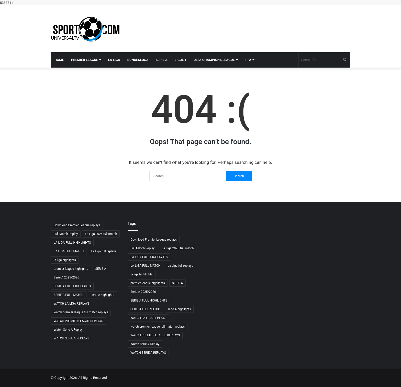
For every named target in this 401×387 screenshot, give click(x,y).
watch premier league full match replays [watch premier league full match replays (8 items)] (81, 312)
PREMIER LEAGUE (84, 60)
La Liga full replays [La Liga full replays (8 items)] (103, 251)
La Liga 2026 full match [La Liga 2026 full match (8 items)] (101, 234)
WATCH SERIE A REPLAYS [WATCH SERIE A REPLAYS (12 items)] (71, 338)
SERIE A (161, 60)
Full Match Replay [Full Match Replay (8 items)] (66, 234)
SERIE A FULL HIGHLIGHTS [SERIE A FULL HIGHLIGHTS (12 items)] (72, 286)
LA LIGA (114, 60)
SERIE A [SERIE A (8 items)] (100, 269)
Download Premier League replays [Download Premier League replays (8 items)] (77, 225)
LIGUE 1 (180, 60)
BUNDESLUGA (138, 60)
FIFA (248, 60)
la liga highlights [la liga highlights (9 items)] (65, 260)
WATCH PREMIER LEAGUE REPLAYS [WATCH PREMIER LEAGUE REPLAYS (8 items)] (78, 321)
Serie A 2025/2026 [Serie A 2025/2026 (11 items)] (66, 277)
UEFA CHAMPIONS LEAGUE (214, 60)
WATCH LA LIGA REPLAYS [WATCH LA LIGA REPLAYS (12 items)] (72, 303)
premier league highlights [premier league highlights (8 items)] (71, 269)
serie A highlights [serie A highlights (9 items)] (102, 295)
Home (59, 60)
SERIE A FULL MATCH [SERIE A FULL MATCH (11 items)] (69, 295)
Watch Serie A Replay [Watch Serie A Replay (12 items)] (68, 329)
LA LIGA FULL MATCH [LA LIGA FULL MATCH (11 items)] (69, 251)
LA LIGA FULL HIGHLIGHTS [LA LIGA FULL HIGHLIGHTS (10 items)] (72, 242)
